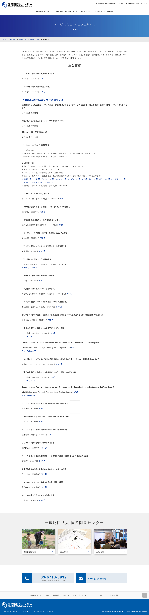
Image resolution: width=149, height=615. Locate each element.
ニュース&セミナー (99, 11)
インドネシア (46, 179)
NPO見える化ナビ (29, 267)
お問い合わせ (111, 3)
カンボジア (59, 179)
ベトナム (37, 182)
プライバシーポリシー (9, 611)
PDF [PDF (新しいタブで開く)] (41, 281)
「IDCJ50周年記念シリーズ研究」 (41, 100)
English (101, 3)
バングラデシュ (117, 179)
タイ (83, 179)
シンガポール (73, 179)
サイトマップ (40, 611)
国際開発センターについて (45, 11)
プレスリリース (28, 336)
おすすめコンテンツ (71, 11)
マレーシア (49, 182)
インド (35, 179)
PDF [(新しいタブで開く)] (62, 199)
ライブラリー (85, 11)
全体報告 (25, 179)
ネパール (92, 179)
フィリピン (26, 182)
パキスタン (103, 179)
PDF (41, 79)
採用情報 (110, 11)
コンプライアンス (27, 611)
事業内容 (59, 11)
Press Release (28, 351)
